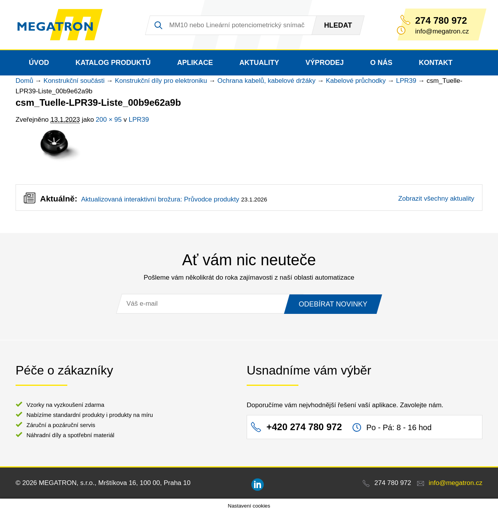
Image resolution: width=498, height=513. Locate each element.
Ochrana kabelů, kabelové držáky (266, 80)
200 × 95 (109, 119)
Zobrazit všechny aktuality (436, 198)
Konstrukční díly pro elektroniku (161, 80)
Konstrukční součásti (74, 80)
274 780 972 (441, 20)
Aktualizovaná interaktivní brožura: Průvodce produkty (160, 199)
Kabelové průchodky (356, 80)
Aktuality (259, 63)
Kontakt (435, 63)
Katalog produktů (113, 63)
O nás (381, 63)
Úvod (39, 63)
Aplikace (195, 63)
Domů (24, 80)
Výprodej (324, 63)
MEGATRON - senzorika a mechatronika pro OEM (60, 25)
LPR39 (406, 80)
